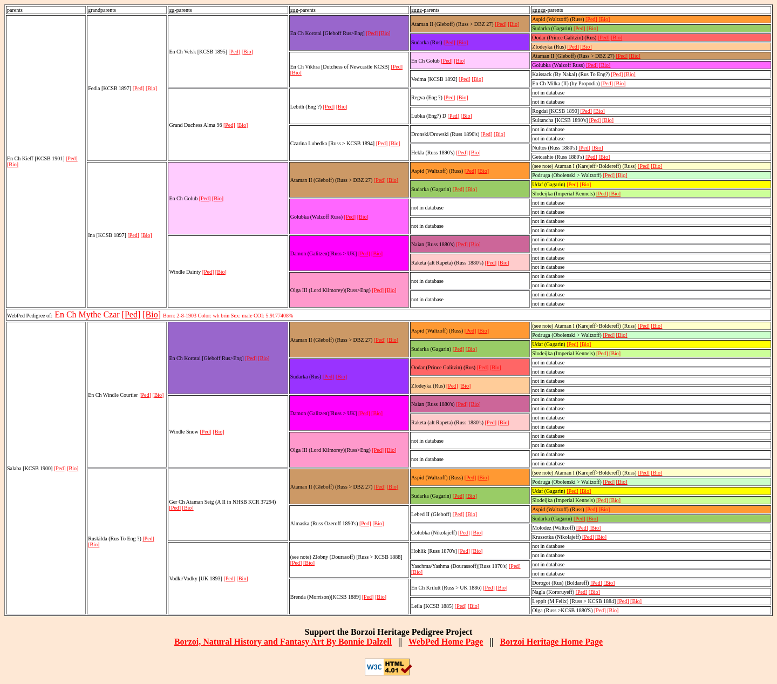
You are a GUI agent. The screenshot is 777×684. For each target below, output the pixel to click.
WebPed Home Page (445, 641)
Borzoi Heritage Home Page (551, 641)
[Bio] (12, 164)
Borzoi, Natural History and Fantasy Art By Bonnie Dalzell (283, 641)
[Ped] (72, 158)
